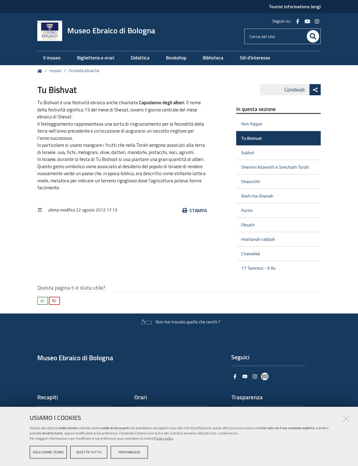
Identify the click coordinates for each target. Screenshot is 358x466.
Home (40, 71)
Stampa (194, 210)
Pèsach (248, 224)
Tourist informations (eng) (295, 6)
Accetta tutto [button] (88, 453)
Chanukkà (250, 253)
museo (55, 70)
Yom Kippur (252, 123)
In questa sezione (256, 109)
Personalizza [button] (129, 453)
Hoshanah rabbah (258, 239)
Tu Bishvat (251, 138)
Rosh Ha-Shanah (257, 196)
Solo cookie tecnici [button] (48, 453)
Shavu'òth (250, 181)
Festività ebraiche (84, 70)
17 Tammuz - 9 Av (258, 268)
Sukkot (247, 152)
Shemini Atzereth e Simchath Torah (275, 167)
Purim (247, 210)
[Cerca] (313, 36)
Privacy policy (163, 439)
